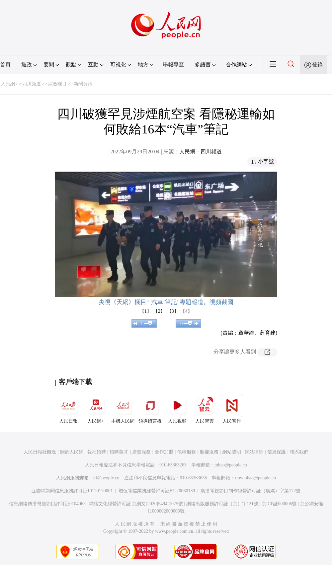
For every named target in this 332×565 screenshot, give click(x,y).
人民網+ (95, 409)
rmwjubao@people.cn (255, 477)
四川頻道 (31, 83)
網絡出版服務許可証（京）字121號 (222, 503)
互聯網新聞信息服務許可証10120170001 (72, 490)
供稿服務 (186, 451)
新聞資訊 (83, 83)
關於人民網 (71, 451)
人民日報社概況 (40, 451)
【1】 (145, 311)
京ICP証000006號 (279, 503)
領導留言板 (150, 409)
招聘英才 (119, 451)
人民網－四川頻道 (200, 151)
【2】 (159, 311)
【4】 (186, 311)
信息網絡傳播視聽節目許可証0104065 (47, 503)
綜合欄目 (57, 83)
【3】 (173, 311)
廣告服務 (141, 451)
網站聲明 (231, 451)
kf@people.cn (106, 477)
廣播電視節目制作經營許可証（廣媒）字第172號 (250, 490)
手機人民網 (122, 409)
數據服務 (209, 451)
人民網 (8, 83)
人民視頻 (177, 409)
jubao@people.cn (230, 464)
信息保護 (276, 451)
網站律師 (254, 451)
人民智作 (231, 409)
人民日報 (68, 409)
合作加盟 (164, 451)
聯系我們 (299, 451)
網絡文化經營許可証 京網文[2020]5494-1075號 (136, 503)
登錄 (317, 64)
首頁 (5, 64)
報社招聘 (96, 451)
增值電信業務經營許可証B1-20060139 (157, 490)
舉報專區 (173, 64)
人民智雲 (204, 409)
